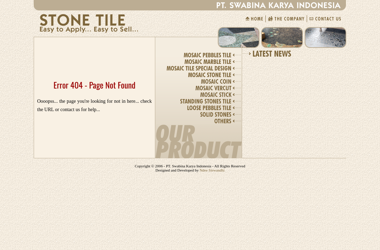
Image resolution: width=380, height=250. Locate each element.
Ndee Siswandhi (212, 170)
